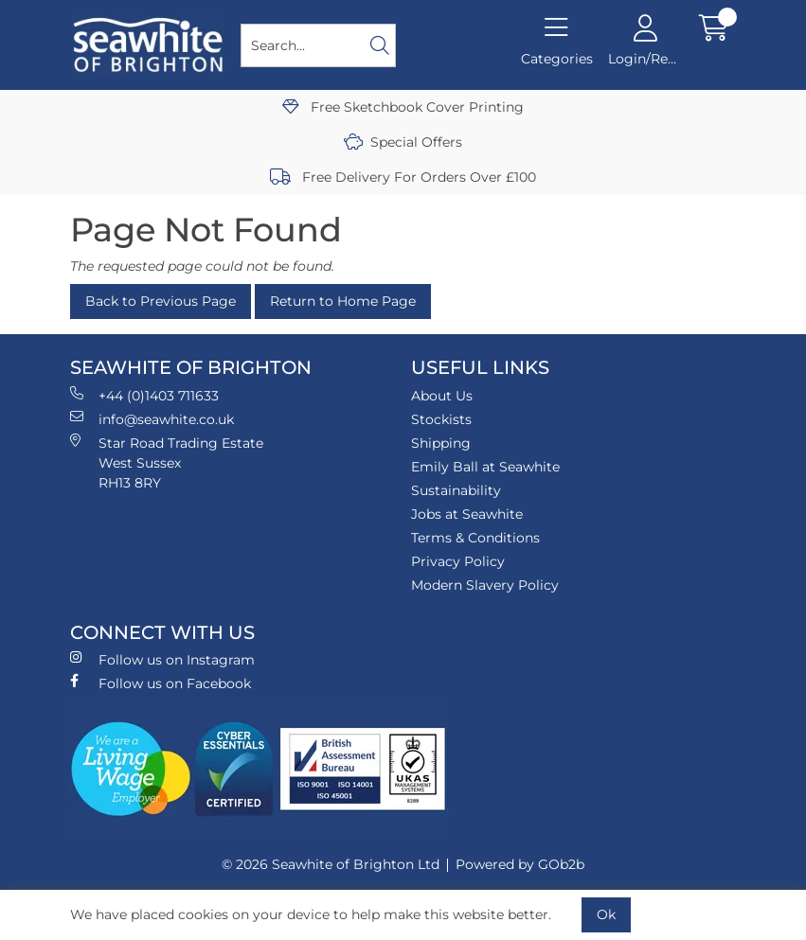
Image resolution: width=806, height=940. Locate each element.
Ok (606, 914)
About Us (442, 395)
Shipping (441, 443)
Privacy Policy (458, 561)
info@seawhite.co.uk (152, 419)
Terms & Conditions (475, 537)
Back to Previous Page (160, 301)
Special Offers (403, 142)
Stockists (441, 419)
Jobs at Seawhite (467, 514)
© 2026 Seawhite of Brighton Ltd (330, 864)
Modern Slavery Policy (485, 585)
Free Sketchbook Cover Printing (403, 106)
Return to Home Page (343, 301)
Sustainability (456, 490)
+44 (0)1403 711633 (144, 395)
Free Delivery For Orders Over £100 (403, 177)
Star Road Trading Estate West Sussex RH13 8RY (166, 462)
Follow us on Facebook (160, 683)
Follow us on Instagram (162, 659)
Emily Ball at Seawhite (485, 466)
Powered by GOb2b (520, 864)
